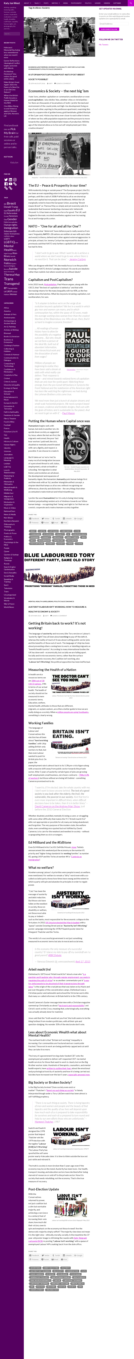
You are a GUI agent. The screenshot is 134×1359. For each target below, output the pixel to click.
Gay (5, 422)
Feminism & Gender (11, 403)
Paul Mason (68, 417)
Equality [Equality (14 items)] (12, 196)
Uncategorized (9, 556)
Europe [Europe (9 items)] (6, 203)
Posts (46, 3)
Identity (6, 434)
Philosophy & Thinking (11, 500)
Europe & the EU (9, 391)
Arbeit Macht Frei (51, 1282)
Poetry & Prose (9, 506)
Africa (6, 307)
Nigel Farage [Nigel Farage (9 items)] (8, 246)
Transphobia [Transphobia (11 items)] (12, 286)
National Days (8, 488)
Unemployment (37, 1304)
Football (7, 412)
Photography (76, 3)
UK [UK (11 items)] (5, 290)
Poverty (50, 548)
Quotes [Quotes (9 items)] (14, 258)
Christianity (66, 536)
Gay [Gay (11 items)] (5, 207)
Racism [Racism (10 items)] (6, 261)
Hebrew (107, 3)
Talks (36, 3)
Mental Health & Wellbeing (40, 606)
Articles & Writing (10, 328)
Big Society (58, 1285)
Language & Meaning (11, 444)
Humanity (46, 542)
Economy (50, 1288)
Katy (50, 88)
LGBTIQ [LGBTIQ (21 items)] (9, 233)
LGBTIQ (7, 450)
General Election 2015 (39, 1291)
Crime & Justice (9, 373)
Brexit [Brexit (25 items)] (11, 188)
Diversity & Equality (57, 67)
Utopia (79, 548)
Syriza (70, 548)
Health (6, 425)
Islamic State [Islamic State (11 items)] (9, 224)
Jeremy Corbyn (77, 263)
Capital (42, 536)
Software (117, 3)
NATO (33, 545)
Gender (97, 3)
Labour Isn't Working (39, 1298)
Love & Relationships (11, 453)
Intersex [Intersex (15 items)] (8, 220)
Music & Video (9, 484)
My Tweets (103, 44)
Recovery (51, 1301)
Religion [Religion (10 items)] (12, 261)
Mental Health (78, 1298)
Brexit (33, 536)
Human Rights (34, 69)
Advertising (35, 1282)
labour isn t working (72, 1294)
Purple (6, 516)
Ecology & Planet (10, 379)
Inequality (58, 542)
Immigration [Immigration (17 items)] (11, 216)
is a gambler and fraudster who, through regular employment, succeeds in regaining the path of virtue (59, 991)
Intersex (7, 437)
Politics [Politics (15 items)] (7, 257)
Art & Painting (8, 325)
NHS (32, 1301)
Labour (57, 1294)
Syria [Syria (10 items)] (5, 267)
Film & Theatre (9, 406)
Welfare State (52, 1304)
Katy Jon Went (12, 3)
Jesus (84, 542)
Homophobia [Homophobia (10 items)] (12, 210)
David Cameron (37, 1288)
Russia (6, 528)
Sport (6, 546)
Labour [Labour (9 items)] (12, 226)
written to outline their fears (58, 1082)
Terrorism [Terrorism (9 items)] (11, 267)
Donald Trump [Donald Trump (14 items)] (11, 192)
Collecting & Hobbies (11, 344)
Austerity (66, 1282)
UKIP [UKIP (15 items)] (9, 289)
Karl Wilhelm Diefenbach (41, 1294)
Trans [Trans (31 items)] (8, 275)
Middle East (8, 470)
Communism (35, 539)
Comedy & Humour (11, 347)
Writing (55, 3)
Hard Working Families (61, 1291)
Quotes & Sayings (10, 522)
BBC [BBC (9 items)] (5, 189)
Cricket (6, 370)
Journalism (8, 440)
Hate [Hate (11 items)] (6, 210)
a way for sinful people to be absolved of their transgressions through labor (58, 997)
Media (65, 3)
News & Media (9, 491)
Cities (77, 536)
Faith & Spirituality (10, 400)
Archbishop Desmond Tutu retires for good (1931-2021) (11, 70)
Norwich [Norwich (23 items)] (10, 253)
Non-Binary (8, 494)
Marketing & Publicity (11, 456)
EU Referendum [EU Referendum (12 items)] (10, 200)
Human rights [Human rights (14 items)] (10, 213)
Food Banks (76, 1288)
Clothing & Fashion (10, 341)
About (26, 3)
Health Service (79, 1291)
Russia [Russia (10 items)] (6, 264)
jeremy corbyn (72, 542)
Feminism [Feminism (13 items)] (13, 203)
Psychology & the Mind (12, 513)
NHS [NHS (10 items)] (14, 243)
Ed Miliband (62, 1288)
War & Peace (8, 562)
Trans (6, 553)
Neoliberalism (44, 545)
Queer (6, 519)
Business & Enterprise (38, 67)
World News (8, 565)
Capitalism (53, 536)
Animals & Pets (9, 313)
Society (61, 548)
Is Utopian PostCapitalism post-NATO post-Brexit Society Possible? (57, 78)
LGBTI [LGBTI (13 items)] (7, 229)
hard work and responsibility (71, 1019)
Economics (48, 539)
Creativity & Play (9, 367)
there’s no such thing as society (60, 1104)
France (6, 415)
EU (68, 539)
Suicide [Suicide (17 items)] (13, 264)
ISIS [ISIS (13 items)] (14, 220)
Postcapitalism (71, 374)
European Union (79, 539)
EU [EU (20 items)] (18, 196)
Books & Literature (10, 334)
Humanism (35, 542)
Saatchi (62, 1301)
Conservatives (72, 1285)
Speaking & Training (10, 543)
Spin (80, 1301)
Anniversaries (9, 316)
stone (73, 861)
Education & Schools (11, 382)
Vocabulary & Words (11, 559)
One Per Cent (59, 545)
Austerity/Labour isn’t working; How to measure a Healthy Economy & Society (58, 617)
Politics (88, 3)
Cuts (84, 1285)
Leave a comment (63, 88)
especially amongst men (79, 1088)
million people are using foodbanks (72, 726)
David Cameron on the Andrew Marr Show (57, 820)
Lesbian (6, 447)
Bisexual (7, 331)
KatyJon (7, 143)
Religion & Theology (11, 525)
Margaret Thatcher (44, 1135)
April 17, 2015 (83, 975)
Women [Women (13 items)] (13, 293)
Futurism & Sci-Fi (10, 418)
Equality (60, 539)
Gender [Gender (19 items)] (12, 206)
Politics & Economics (52, 69)
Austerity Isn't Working (40, 1285)
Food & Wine (8, 409)
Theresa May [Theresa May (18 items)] (12, 270)
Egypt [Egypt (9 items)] (5, 197)
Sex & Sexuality (9, 537)
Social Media (8, 540)
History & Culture (76, 67)
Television (7, 550)
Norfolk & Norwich (10, 497)
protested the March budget (62, 936)
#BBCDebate (55, 969)
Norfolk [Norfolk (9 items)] (13, 250)
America (7, 310)
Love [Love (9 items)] (16, 234)
